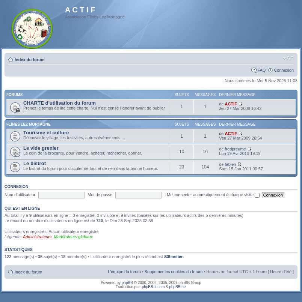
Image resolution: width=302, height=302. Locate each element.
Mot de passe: (100, 194)
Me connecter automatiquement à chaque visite (213, 194)
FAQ (261, 70)
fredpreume (235, 149)
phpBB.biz (177, 287)
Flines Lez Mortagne (28, 124)
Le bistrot (34, 163)
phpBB (127, 283)
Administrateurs (37, 236)
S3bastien (174, 256)
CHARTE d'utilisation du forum (59, 103)
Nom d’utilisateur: (20, 194)
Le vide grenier (41, 148)
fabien (230, 164)
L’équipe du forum (124, 271)
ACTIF (231, 104)
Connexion (284, 70)
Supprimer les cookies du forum (174, 271)
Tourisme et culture (46, 132)
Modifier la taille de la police (288, 58)
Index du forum (29, 59)
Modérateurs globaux (73, 236)
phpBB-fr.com (153, 287)
